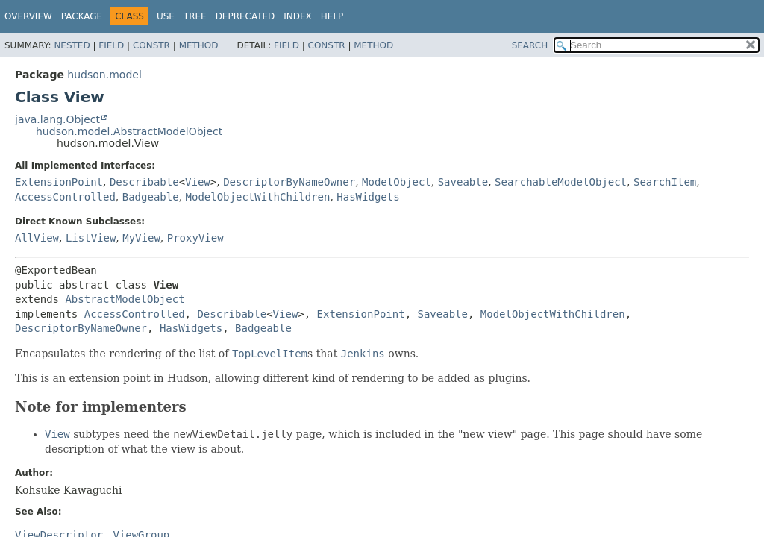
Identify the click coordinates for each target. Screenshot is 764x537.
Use (166, 16)
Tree (195, 16)
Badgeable (150, 197)
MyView (141, 238)
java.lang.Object (57, 119)
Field (111, 45)
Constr (151, 45)
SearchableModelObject (561, 182)
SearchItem (664, 182)
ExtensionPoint (59, 182)
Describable (144, 182)
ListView (91, 238)
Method (199, 45)
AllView (37, 238)
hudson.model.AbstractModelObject (129, 131)
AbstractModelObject (124, 299)
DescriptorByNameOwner (289, 182)
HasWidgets (367, 197)
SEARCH (530, 45)
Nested (72, 45)
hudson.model (104, 75)
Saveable (463, 182)
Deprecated (245, 16)
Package (81, 16)
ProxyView (195, 238)
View (197, 182)
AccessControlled (65, 197)
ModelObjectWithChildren (258, 197)
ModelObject (396, 182)
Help (332, 16)
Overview (28, 16)
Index (298, 16)
